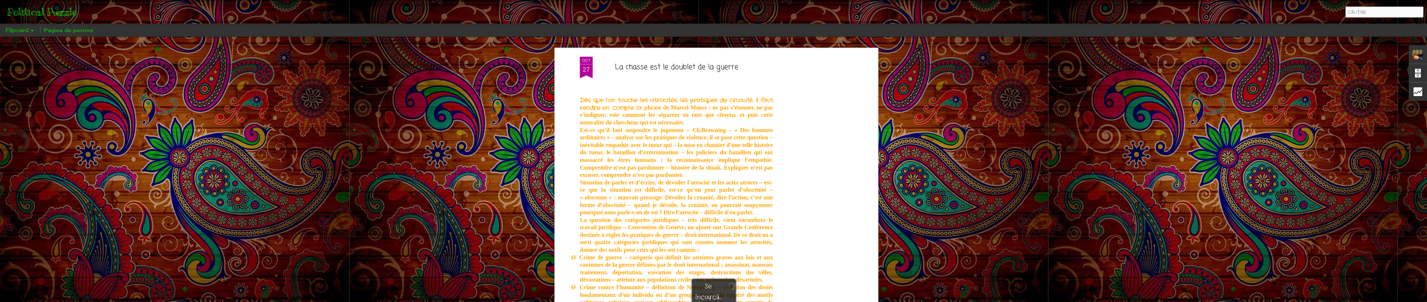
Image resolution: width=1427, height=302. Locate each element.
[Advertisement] (812, 121)
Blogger (739, 297)
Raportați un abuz (763, 297)
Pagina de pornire (68, 30)
